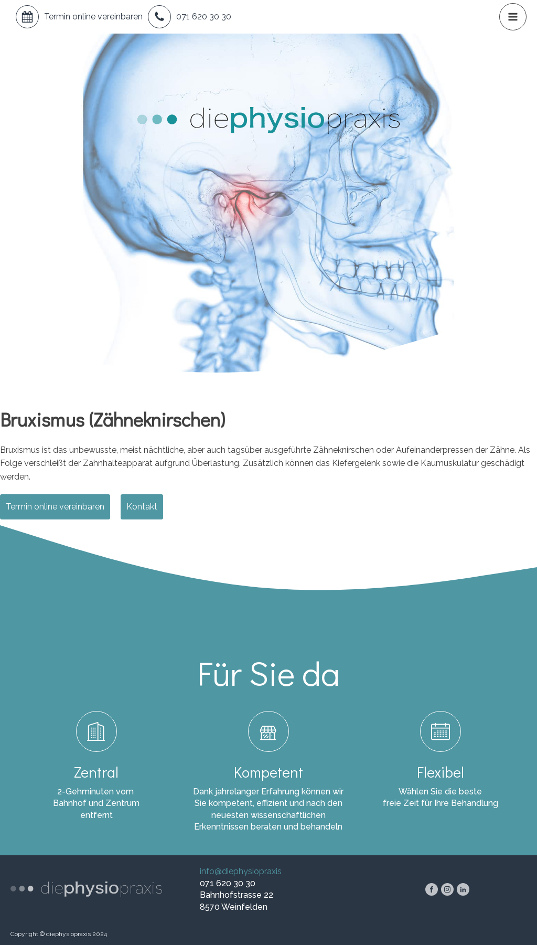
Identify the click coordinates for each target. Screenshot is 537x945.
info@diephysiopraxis (241, 871)
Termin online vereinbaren (93, 17)
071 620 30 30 (203, 17)
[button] (513, 16)
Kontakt (141, 507)
